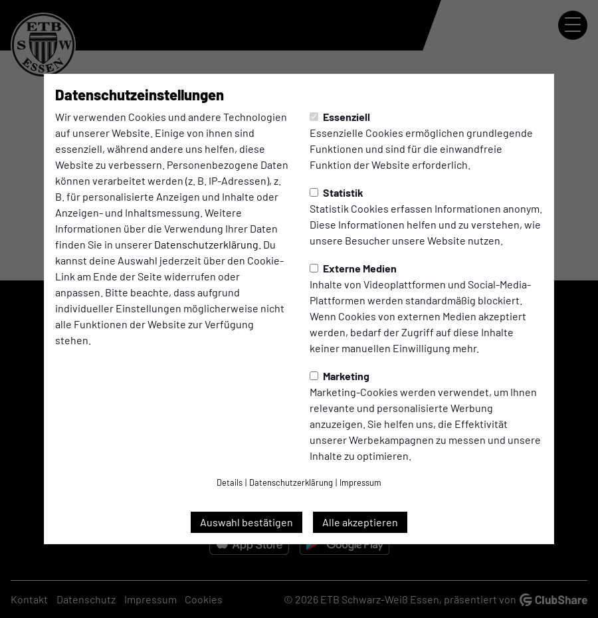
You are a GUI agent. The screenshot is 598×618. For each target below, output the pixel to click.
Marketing (339, 375)
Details (230, 482)
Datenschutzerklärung (206, 244)
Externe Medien (353, 268)
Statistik (336, 192)
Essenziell (340, 116)
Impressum (360, 482)
